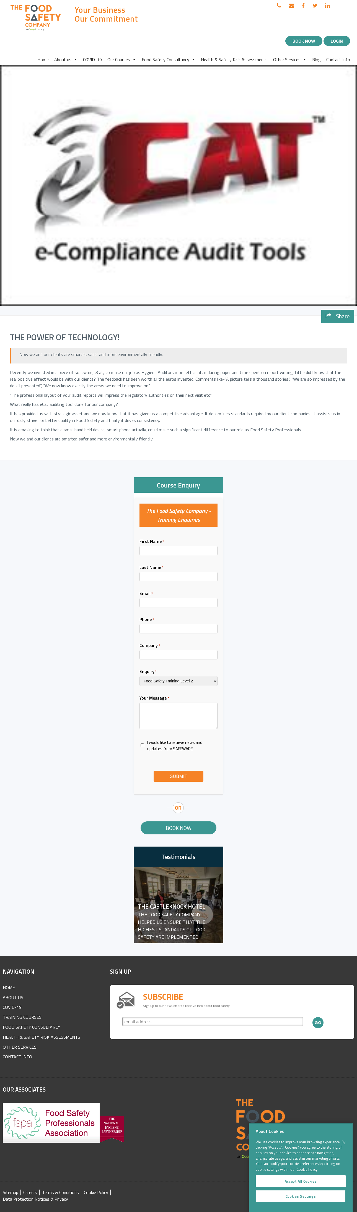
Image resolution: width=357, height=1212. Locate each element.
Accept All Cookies (301, 1191)
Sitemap (10, 1192)
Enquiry (148, 671)
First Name (151, 541)
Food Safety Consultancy (168, 59)
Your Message (154, 698)
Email (146, 593)
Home (43, 59)
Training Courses (22, 1017)
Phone (146, 619)
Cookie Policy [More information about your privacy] (307, 1180)
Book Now (304, 41)
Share (338, 316)
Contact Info (338, 59)
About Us (13, 997)
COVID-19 (92, 59)
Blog (316, 59)
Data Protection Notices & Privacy (35, 1199)
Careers (30, 1192)
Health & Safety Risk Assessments (234, 59)
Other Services (290, 59)
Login (337, 41)
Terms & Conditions (60, 1192)
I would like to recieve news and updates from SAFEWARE (174, 745)
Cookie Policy (96, 1192)
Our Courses (121, 59)
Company (149, 645)
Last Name (151, 567)
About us (65, 59)
